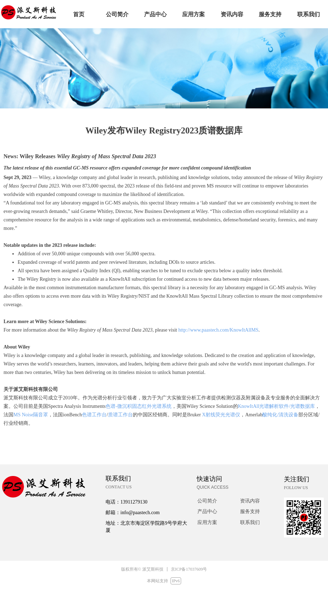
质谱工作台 (120, 414)
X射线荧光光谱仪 (221, 414)
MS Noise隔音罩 (30, 414)
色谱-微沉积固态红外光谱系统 (139, 406)
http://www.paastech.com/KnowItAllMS (218, 330)
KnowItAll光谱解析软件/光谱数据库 (276, 406)
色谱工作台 (94, 414)
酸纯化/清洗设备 (280, 414)
